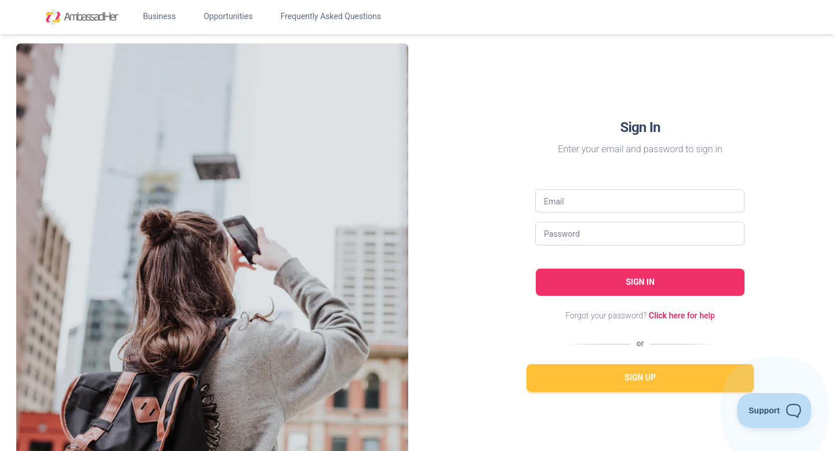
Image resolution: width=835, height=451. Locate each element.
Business (159, 16)
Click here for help (682, 315)
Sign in (640, 282)
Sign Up (640, 377)
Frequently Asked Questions (331, 16)
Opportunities (228, 16)
